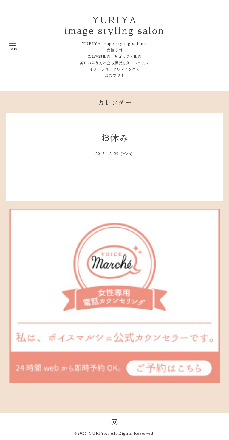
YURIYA (98, 433)
